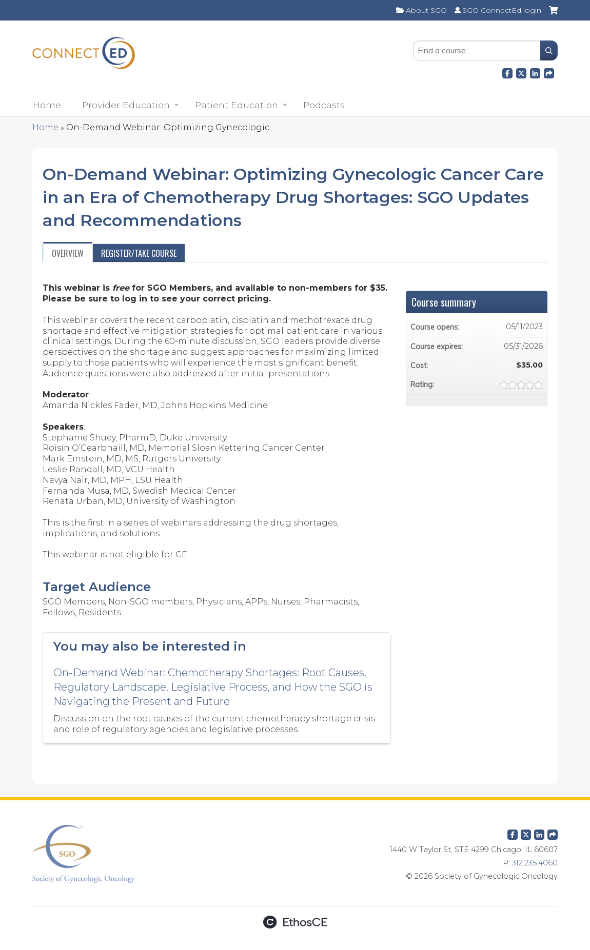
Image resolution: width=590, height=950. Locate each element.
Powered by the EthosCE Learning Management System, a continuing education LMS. (295, 922)
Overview (68, 253)
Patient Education (236, 104)
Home (47, 104)
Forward (549, 72)
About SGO (426, 10)
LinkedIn (535, 72)
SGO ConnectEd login (501, 10)
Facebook (507, 72)
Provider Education (126, 104)
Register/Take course (138, 253)
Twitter (526, 832)
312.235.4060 (535, 862)
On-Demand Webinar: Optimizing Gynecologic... (170, 127)
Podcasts (324, 104)
